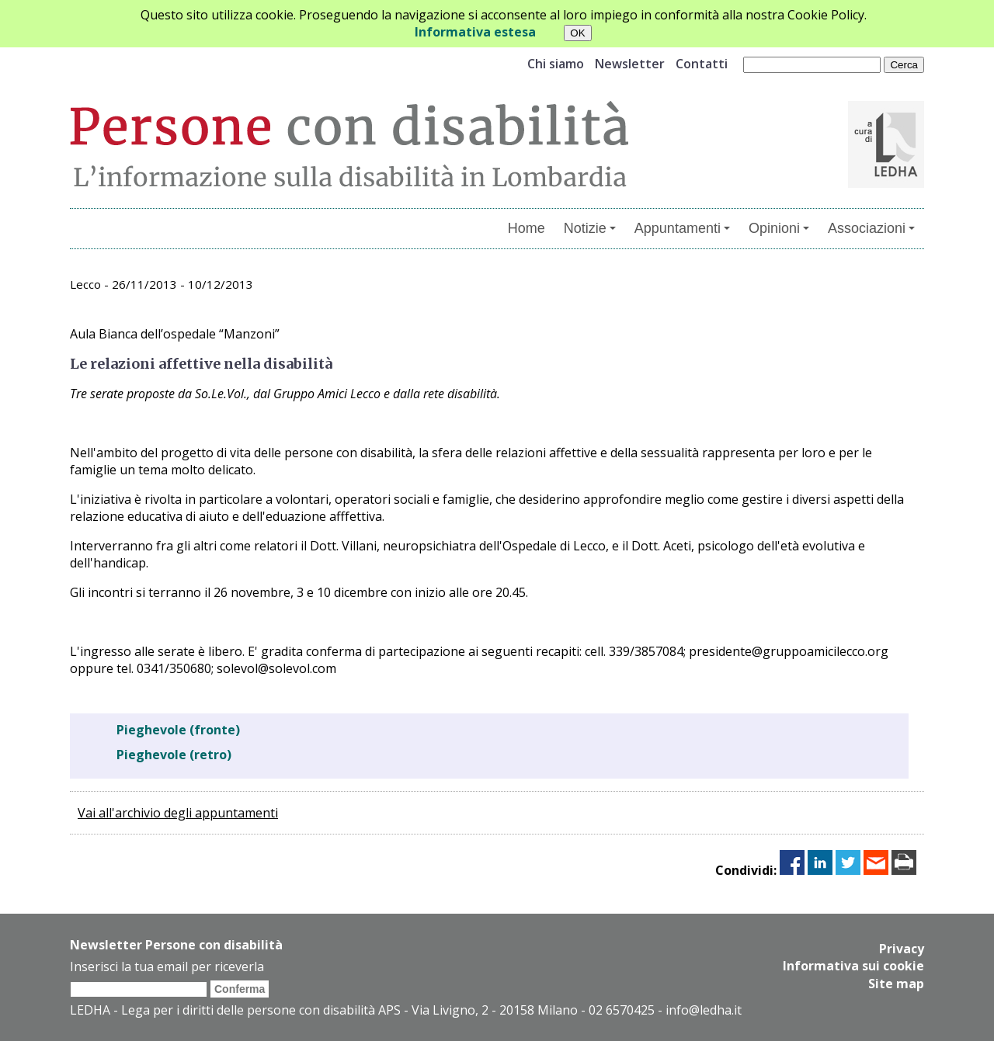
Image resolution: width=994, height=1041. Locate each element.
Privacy (901, 948)
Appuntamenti (682, 228)
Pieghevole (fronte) (178, 729)
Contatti (702, 63)
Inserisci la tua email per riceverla (167, 966)
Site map (896, 982)
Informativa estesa (475, 31)
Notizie (590, 228)
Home (526, 228)
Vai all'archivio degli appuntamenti (178, 812)
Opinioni (779, 228)
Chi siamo (555, 63)
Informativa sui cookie (853, 965)
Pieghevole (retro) (173, 754)
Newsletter (630, 63)
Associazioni (871, 228)
